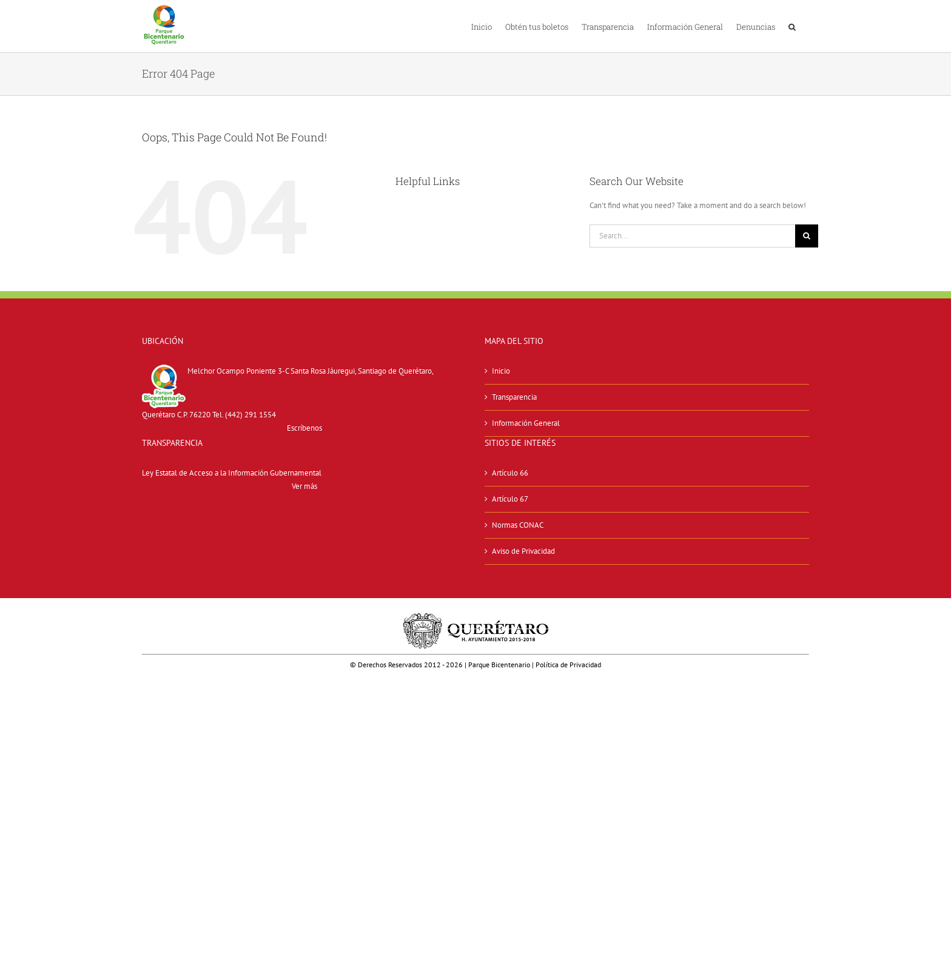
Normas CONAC (517, 525)
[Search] (806, 235)
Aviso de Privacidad (523, 551)
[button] (792, 26)
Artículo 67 (510, 499)
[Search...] (692, 235)
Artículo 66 (510, 473)
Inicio (501, 371)
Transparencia (514, 397)
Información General (526, 423)
